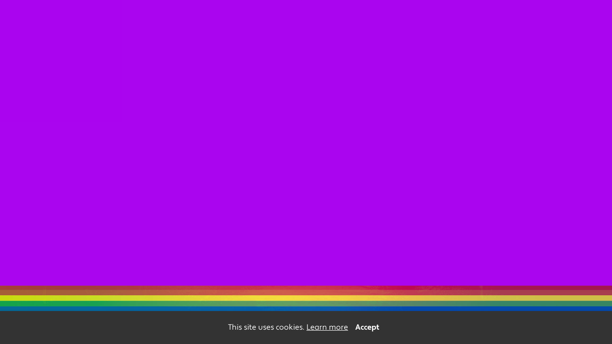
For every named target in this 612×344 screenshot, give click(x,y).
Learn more (327, 327)
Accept (367, 327)
